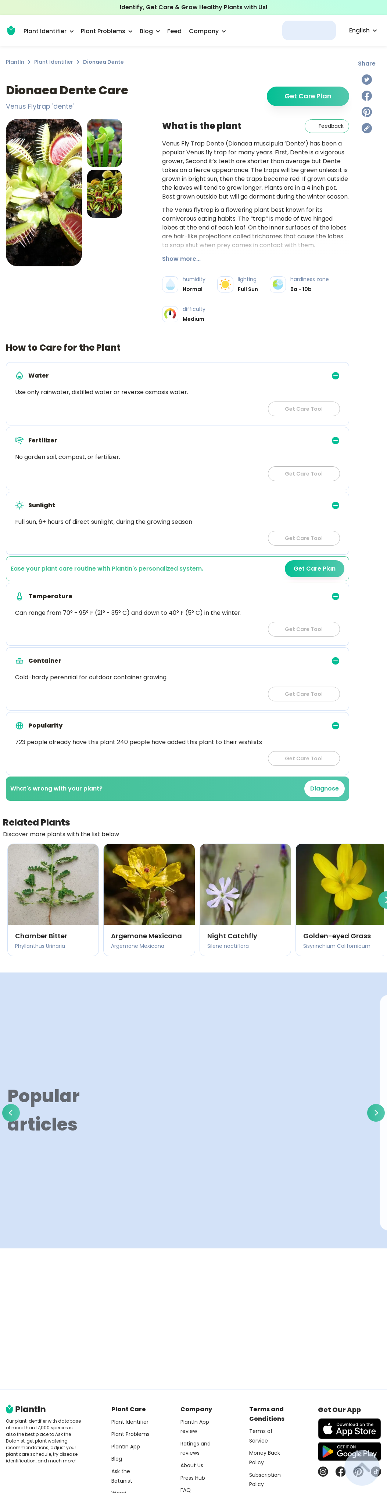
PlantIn (15, 62)
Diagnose (324, 788)
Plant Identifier (53, 62)
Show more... (181, 259)
